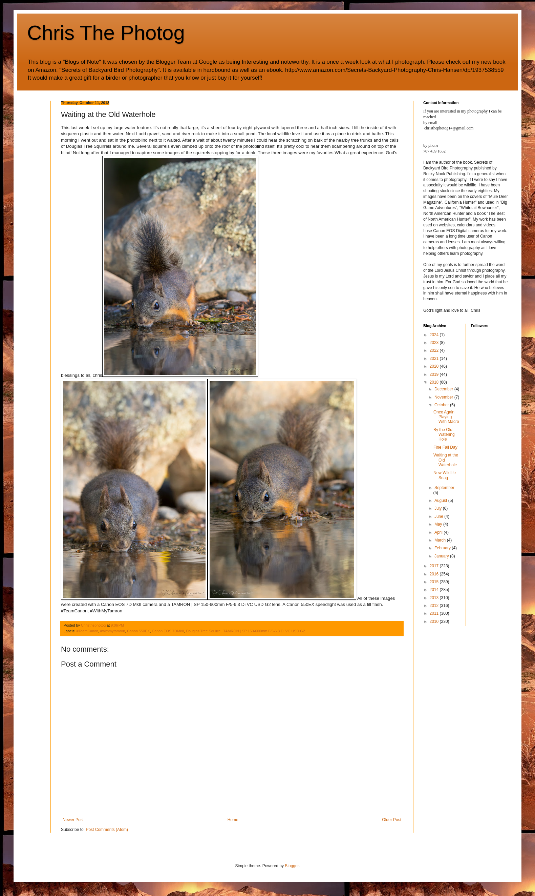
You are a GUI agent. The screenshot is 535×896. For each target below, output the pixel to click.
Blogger (292, 865)
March (440, 540)
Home (233, 819)
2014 (435, 589)
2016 (435, 574)
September (444, 487)
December (444, 389)
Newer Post (73, 819)
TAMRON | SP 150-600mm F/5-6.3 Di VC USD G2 (264, 631)
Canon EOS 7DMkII (168, 631)
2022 (435, 350)
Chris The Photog (106, 32)
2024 (435, 334)
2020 (435, 366)
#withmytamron (112, 631)
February (443, 548)
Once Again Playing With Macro (446, 417)
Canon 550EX (138, 631)
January (442, 556)
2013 (435, 597)
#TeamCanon (87, 631)
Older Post (391, 819)
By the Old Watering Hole (444, 434)
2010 (435, 621)
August (441, 500)
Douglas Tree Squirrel (203, 631)
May (438, 524)
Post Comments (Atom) (107, 829)
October (442, 405)
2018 (435, 382)
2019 (435, 374)
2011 (435, 613)
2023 (435, 342)
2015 (435, 581)
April (439, 532)
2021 (435, 358)
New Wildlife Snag (444, 475)
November (444, 397)
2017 (435, 566)
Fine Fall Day (445, 447)
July (438, 508)
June (439, 516)
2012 (435, 605)
